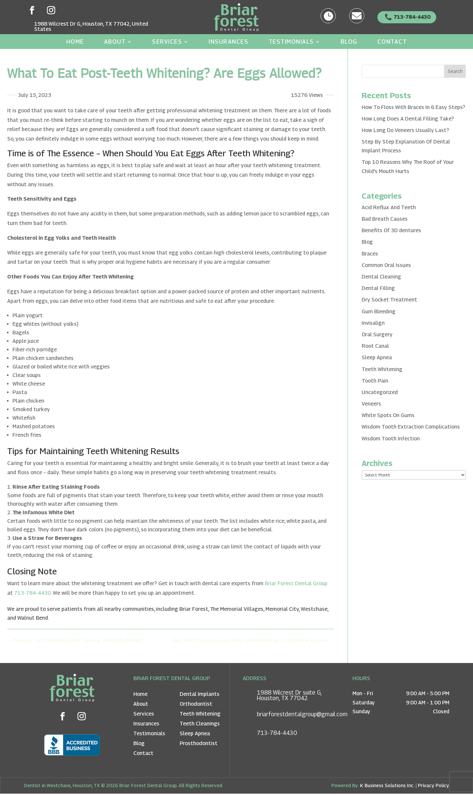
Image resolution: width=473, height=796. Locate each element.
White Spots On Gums (388, 417)
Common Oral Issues (386, 267)
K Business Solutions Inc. (387, 788)
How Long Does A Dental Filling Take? (408, 121)
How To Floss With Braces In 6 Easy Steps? (413, 109)
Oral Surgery (377, 337)
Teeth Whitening (382, 371)
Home (75, 42)
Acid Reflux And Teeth (389, 210)
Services (167, 42)
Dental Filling (378, 290)
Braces (370, 256)
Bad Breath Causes (385, 221)
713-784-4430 (32, 595)
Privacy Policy (433, 788)
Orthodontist (196, 706)
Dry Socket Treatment (389, 302)
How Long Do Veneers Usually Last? (405, 132)
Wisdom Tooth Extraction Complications (411, 429)
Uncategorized (380, 394)
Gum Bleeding (378, 314)
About (115, 42)
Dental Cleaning (381, 279)
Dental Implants (199, 696)
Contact (392, 42)
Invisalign (373, 325)
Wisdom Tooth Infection (391, 441)
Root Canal (375, 348)
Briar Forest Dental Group (296, 586)
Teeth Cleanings (200, 726)
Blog (349, 42)
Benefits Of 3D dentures (391, 233)
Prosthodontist (198, 746)
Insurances (228, 42)
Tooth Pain (375, 383)
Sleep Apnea (377, 360)
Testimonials (291, 42)
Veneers (371, 406)
